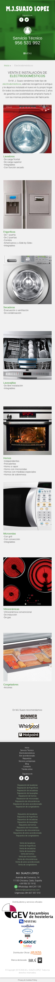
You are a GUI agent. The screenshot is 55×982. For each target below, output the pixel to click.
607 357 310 (34, 893)
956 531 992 (27, 42)
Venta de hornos (27, 854)
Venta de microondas (27, 856)
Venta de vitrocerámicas (27, 859)
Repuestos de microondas (27, 827)
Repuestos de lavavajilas (27, 822)
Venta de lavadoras (27, 843)
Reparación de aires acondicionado (27, 804)
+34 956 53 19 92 (27, 883)
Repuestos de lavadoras (27, 814)
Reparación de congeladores (27, 807)
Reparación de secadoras (27, 790)
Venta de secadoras (27, 848)
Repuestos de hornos (27, 825)
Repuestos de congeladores (27, 836)
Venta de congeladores (27, 865)
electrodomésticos (12, 84)
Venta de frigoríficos (27, 846)
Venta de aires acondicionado (27, 862)
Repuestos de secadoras (27, 819)
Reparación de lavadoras (27, 785)
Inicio (6, 65)
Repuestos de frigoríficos (27, 817)
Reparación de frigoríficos (27, 788)
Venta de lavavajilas (27, 851)
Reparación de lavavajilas (27, 793)
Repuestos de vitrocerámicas (27, 830)
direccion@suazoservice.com (27, 890)
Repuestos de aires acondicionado (27, 833)
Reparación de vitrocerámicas (27, 801)
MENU (27, 53)
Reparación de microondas (27, 799)
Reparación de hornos (27, 796)
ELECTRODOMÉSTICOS (27, 76)
